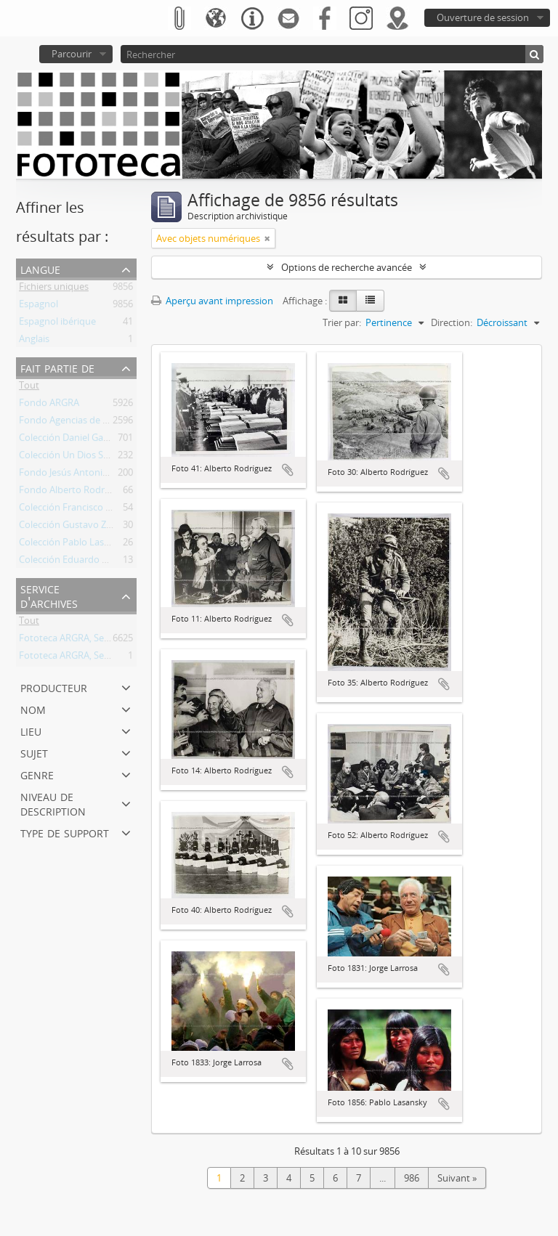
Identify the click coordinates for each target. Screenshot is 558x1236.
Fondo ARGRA (49, 405)
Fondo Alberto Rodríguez (73, 492)
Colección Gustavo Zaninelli (78, 527)
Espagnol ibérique (57, 323)
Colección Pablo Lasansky (74, 544)
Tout (29, 387)
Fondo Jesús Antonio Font (75, 474)
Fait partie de (57, 367)
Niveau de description (53, 803)
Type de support (64, 832)
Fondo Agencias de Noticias (78, 422)
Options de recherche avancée (346, 267)
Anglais (34, 341)
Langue (40, 268)
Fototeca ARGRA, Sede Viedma (84, 657)
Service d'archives (49, 595)
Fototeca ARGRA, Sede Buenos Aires (96, 640)
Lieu (30, 730)
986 (411, 1177)
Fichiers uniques (54, 289)
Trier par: (342, 322)
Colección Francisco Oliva (73, 509)
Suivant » (457, 1177)
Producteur (53, 686)
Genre (37, 774)
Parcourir (72, 53)
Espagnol (38, 306)
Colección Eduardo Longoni (78, 562)
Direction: (451, 322)
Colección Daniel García (68, 440)
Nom (33, 708)
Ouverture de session (483, 17)
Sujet (34, 752)
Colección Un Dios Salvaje (73, 457)
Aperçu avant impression (212, 300)
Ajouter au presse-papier (287, 470)
